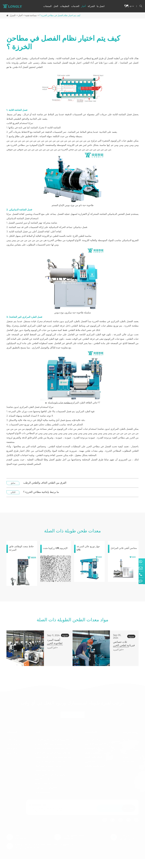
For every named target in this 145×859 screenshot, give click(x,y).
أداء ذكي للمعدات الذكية (45, 781)
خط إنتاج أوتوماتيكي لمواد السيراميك (50, 759)
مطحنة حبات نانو (63, 402)
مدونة (125, 755)
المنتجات (47, 6)
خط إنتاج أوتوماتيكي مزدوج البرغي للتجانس (53, 755)
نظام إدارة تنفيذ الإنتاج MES (46, 785)
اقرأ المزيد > (41, 644)
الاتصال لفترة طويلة (72, 712)
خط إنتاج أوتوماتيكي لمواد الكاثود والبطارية (52, 742)
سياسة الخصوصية (131, 856)
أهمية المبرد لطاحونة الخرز (50, 639)
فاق (124, 742)
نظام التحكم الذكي (42, 790)
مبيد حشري (90, 759)
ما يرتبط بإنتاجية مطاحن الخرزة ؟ (41, 492)
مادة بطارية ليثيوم (92, 737)
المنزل (12, 15)
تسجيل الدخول (128, 806)
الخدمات (75, 6)
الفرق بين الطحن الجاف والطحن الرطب (44, 482)
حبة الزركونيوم (12, 750)
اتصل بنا (100, 6)
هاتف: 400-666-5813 (21, 835)
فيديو (125, 750)
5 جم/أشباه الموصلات (94, 746)
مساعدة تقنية (31, 15)
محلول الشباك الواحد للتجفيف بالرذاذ (50, 772)
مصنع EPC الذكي (42, 777)
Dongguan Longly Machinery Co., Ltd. (43, 856)
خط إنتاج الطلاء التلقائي (44, 768)
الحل (55, 6)
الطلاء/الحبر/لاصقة (93, 755)
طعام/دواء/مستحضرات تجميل (98, 750)
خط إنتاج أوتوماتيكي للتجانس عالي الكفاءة (52, 750)
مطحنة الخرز (12, 737)
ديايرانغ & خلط (12, 746)
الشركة (91, 6)
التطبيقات (64, 6)
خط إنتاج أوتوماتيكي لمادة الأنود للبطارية (51, 746)
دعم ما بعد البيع (129, 746)
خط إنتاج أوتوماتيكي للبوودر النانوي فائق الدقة (54, 737)
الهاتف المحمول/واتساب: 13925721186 (73, 835)
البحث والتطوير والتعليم (95, 763)
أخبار (83, 6)
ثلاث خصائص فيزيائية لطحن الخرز (117, 641)
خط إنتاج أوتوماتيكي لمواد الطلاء (48, 763)
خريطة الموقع (113, 856)
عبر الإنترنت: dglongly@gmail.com (129, 835)
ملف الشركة (128, 759)
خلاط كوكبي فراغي (14, 742)
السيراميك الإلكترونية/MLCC (97, 742)
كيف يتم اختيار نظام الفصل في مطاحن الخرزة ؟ (60, 15)
